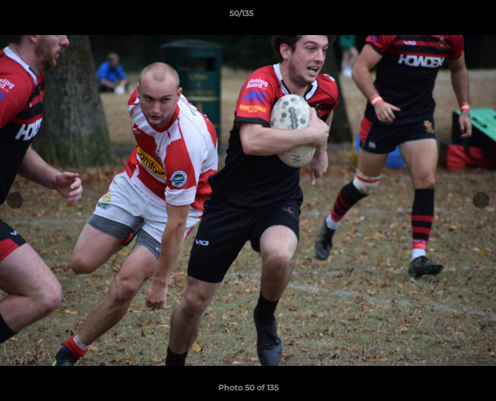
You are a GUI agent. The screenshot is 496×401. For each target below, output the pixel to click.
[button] (449, 16)
